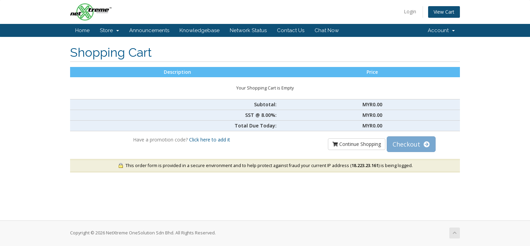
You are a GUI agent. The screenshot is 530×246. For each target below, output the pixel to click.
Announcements (149, 30)
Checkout (411, 144)
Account (441, 30)
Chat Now (327, 30)
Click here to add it (209, 139)
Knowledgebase (200, 30)
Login (410, 11)
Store (109, 30)
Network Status (248, 30)
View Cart (444, 12)
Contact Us (290, 30)
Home (82, 30)
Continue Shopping (356, 144)
